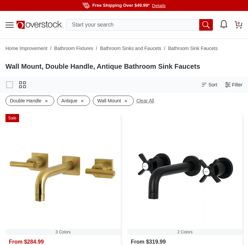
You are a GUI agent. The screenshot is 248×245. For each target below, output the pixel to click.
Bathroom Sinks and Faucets (130, 48)
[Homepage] (39, 25)
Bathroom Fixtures (73, 48)
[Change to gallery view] (9, 85)
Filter (234, 85)
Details (159, 5)
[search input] (139, 25)
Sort (209, 85)
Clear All (145, 100)
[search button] (206, 25)
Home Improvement (26, 48)
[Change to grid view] (22, 85)
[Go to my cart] (239, 25)
